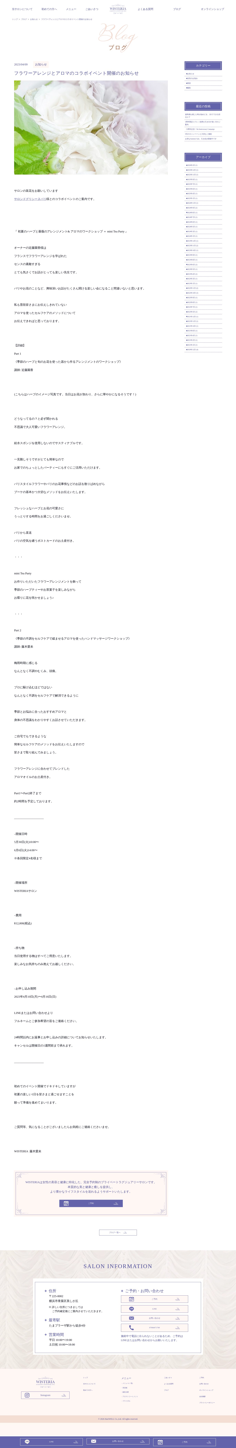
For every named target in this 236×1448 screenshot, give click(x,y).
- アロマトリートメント (131, 1407)
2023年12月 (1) (197, 317)
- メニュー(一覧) (127, 1390)
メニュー (71, 9)
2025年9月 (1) (196, 224)
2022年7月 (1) (196, 417)
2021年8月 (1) (196, 453)
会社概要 (195, 1407)
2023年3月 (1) (196, 374)
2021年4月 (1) (196, 460)
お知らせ (41, 64)
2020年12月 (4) (197, 481)
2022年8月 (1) (196, 410)
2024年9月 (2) (196, 267)
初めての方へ (49, 9)
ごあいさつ (91, 9)
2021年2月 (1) (196, 467)
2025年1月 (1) (196, 253)
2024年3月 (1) (196, 303)
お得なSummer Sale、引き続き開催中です (202, 172)
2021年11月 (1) (197, 439)
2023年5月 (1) (196, 360)
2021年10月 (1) (197, 446)
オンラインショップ (212, 9)
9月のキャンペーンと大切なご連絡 (202, 161)
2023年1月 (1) (196, 381)
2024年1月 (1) (196, 310)
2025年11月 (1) (197, 217)
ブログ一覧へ (118, 1235)
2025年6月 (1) (196, 239)
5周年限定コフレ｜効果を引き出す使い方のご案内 (202, 138)
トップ (86, 1384)
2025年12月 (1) (197, 210)
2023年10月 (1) (197, 331)
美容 (191, 89)
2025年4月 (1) (196, 246)
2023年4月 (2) (196, 367)
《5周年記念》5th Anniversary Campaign (202, 149)
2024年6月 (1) (196, 289)
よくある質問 (145, 9)
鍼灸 (191, 96)
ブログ (177, 9)
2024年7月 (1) (196, 281)
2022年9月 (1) (196, 403)
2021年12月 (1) (197, 431)
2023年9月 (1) (196, 339)
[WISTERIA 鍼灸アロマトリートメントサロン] (45, 1397)
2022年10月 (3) (197, 396)
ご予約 (194, 1384)
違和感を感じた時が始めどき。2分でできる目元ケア (200, 127)
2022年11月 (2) (197, 389)
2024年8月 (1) (196, 274)
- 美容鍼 (123, 1395)
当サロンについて (22, 9)
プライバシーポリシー (203, 1414)
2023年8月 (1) (196, 346)
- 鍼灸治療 (124, 1401)
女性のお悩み (196, 82)
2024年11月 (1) (197, 260)
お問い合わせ (198, 1391)
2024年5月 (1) (196, 296)
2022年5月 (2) (196, 424)
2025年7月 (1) (196, 232)
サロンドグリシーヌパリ (30, 199)
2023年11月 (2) (197, 324)
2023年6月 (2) (196, 353)
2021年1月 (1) (196, 474)
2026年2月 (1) (196, 203)
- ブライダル (125, 1412)
